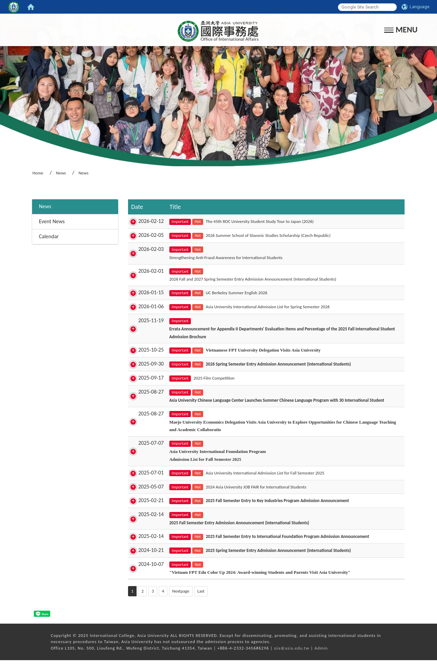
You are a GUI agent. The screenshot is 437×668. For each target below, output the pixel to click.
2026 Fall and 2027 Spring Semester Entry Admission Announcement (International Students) (245, 279)
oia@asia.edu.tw (291, 655)
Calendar (49, 236)
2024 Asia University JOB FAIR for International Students (248, 494)
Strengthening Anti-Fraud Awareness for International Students (218, 257)
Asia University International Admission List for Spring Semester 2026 (260, 306)
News (61, 172)
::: (29, 190)
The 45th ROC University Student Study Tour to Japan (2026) (252, 221)
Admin (321, 655)
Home (37, 172)
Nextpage (180, 598)
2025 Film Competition (206, 378)
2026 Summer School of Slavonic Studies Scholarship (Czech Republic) (260, 235)
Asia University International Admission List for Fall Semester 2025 (257, 480)
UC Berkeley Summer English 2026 (229, 292)
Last (201, 598)
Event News (52, 221)
